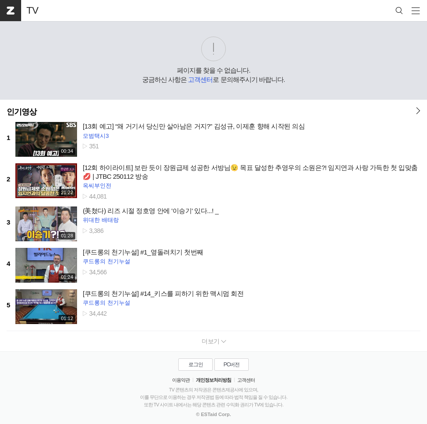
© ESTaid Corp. (213, 414)
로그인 (195, 364)
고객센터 (200, 79)
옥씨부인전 (97, 185)
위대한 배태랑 (101, 220)
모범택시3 (96, 136)
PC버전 (232, 364)
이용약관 (181, 380)
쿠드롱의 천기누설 (106, 261)
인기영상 (22, 111)
